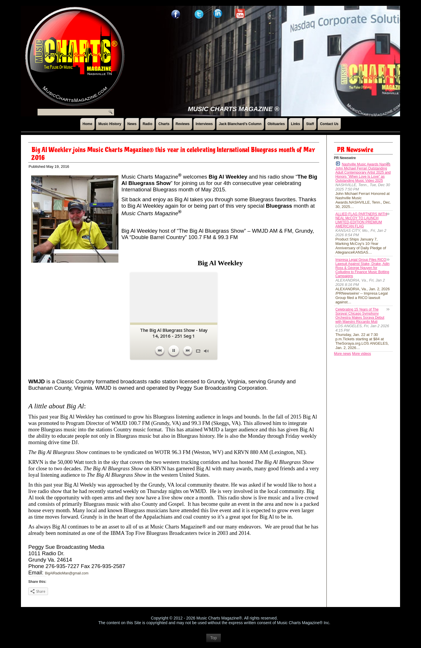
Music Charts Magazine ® (233, 109)
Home (87, 124)
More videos (361, 354)
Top (213, 640)
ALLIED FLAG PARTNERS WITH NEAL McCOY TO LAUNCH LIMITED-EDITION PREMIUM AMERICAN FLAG (361, 220)
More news (342, 354)
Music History (109, 124)
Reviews (183, 124)
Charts (163, 124)
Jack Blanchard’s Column (240, 124)
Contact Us (329, 124)
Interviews (204, 124)
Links (295, 124)
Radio (147, 124)
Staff (310, 124)
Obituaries (276, 124)
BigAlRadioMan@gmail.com (66, 573)
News (131, 124)
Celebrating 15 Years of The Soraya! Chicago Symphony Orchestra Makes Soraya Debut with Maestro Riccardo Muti (359, 315)
